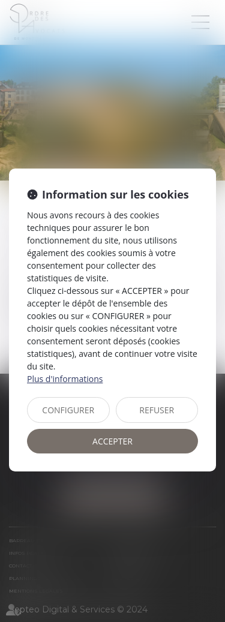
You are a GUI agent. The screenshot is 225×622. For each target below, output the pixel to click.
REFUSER (156, 410)
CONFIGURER (68, 410)
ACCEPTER (112, 441)
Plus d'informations (65, 378)
